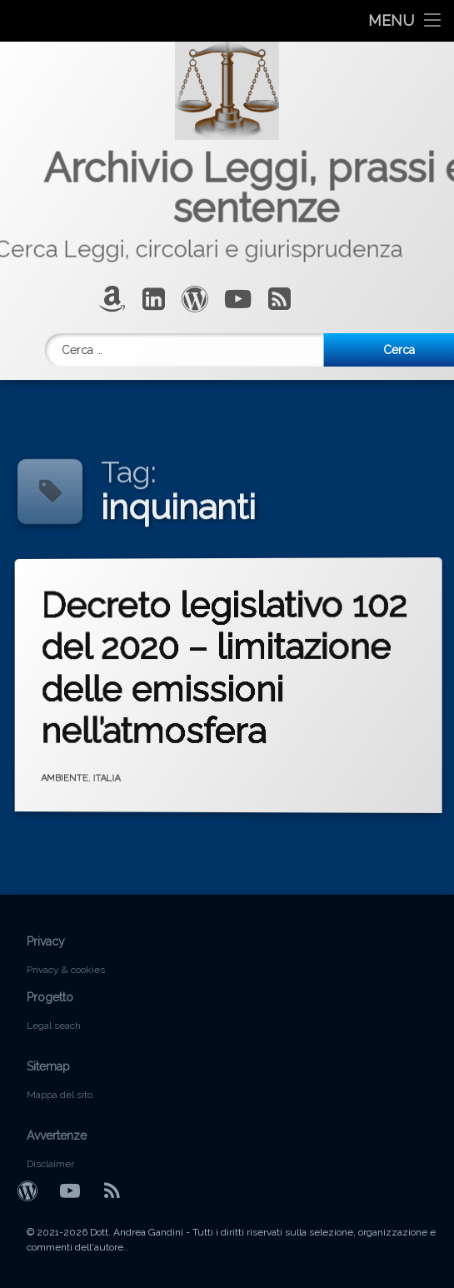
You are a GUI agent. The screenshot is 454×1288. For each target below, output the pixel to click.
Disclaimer (50, 1164)
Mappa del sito (59, 1095)
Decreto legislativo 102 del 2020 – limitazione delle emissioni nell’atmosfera (255, 659)
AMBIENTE (95, 765)
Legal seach (54, 1025)
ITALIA (126, 768)
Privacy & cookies (66, 970)
